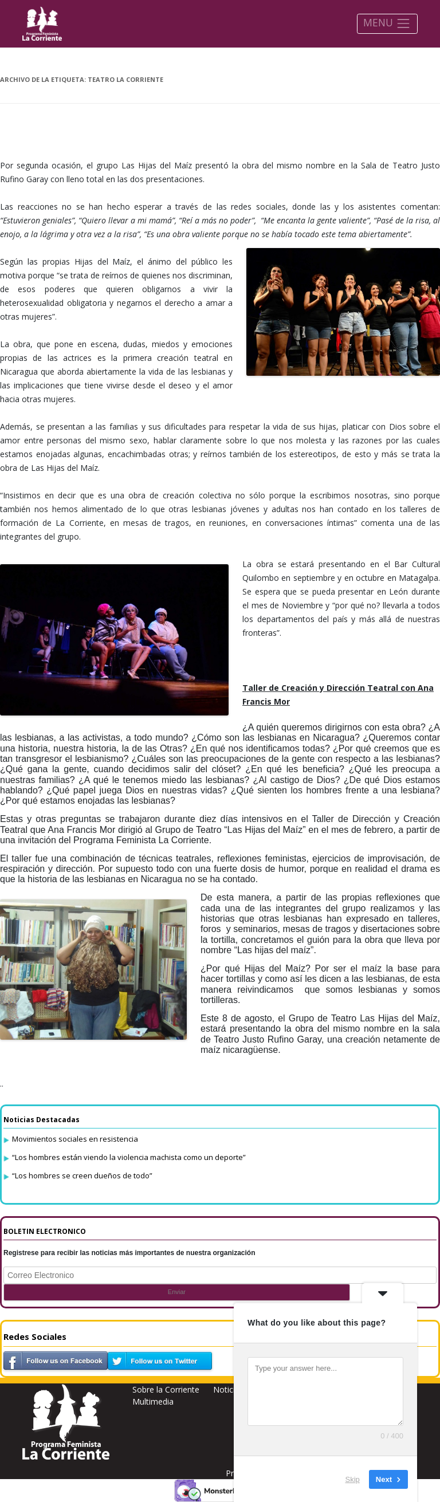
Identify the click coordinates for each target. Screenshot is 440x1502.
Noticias (228, 1389)
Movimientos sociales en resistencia (75, 1138)
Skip (352, 1479)
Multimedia (153, 1401)
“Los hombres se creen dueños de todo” (82, 1175)
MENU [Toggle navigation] (387, 23)
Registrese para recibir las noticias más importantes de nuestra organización (129, 1253)
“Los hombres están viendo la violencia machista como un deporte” (129, 1157)
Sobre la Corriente (165, 1389)
